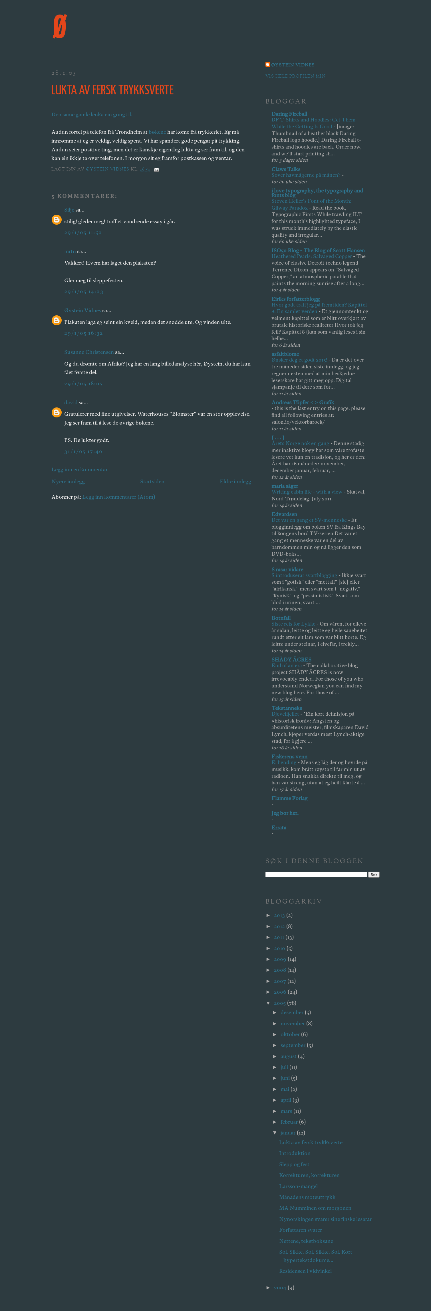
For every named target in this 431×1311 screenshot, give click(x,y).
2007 (280, 981)
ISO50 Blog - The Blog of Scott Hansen (318, 250)
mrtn (70, 251)
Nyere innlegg (68, 481)
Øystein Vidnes (82, 310)
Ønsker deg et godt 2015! (300, 360)
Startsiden (152, 481)
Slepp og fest (294, 1164)
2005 (280, 1003)
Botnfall (281, 618)
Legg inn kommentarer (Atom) (118, 497)
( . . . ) (277, 437)
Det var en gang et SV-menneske (309, 520)
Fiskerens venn (289, 756)
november (293, 1023)
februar (290, 1122)
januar (289, 1132)
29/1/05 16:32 (83, 333)
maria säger (284, 486)
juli (285, 1067)
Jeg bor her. (285, 813)
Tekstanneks (286, 708)
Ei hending (284, 762)
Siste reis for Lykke (294, 624)
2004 (280, 1287)
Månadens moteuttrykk (307, 1197)
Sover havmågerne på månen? (306, 175)
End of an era (287, 665)
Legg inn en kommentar (79, 469)
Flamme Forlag (289, 798)
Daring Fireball (289, 114)
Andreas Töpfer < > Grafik (302, 402)
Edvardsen (284, 514)
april (286, 1100)
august (289, 1056)
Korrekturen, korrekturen (309, 1175)
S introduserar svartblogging (305, 575)
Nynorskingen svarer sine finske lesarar (325, 1219)
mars (287, 1111)
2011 (279, 937)
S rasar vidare (287, 569)
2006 (280, 992)
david (71, 402)
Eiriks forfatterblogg (295, 299)
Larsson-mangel (298, 1186)
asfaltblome (285, 354)
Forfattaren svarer (300, 1230)
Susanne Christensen (89, 352)
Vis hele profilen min (295, 77)
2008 (280, 970)
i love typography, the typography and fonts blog (317, 192)
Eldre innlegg (235, 481)
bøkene (157, 132)
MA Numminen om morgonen (315, 1208)
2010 (280, 948)
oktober (291, 1034)
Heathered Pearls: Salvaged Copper (312, 256)
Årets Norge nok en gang (301, 443)
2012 (280, 926)
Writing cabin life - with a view (307, 492)
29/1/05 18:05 (83, 383)
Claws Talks (285, 169)
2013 (280, 915)
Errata (278, 827)
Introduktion (295, 1153)
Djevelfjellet (285, 714)
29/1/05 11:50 (83, 232)
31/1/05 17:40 (83, 451)
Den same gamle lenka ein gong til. (91, 114)
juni (286, 1078)
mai (285, 1089)
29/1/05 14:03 (84, 291)
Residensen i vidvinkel (305, 1271)
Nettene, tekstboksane (306, 1241)
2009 (280, 959)
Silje (69, 209)
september (294, 1045)
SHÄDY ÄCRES (291, 659)
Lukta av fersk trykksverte (311, 1142)
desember (293, 1012)
